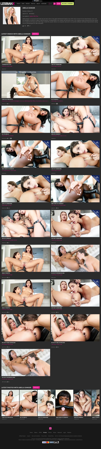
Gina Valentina (39, 100)
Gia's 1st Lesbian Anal (56, 64)
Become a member (67, 3)
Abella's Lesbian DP (55, 134)
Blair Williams (33, 100)
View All (35, 33)
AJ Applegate (16, 100)
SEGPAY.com (61, 439)
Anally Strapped (6, 273)
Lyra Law (64, 135)
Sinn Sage (4, 170)
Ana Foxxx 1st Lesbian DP (8, 168)
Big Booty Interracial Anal (58, 273)
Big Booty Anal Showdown (8, 342)
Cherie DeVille (11, 100)
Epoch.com (25, 439)
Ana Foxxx (8, 170)
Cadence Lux (44, 100)
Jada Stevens (4, 344)
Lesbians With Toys (34, 16)
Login (58, 3)
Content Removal (79, 439)
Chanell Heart (54, 274)
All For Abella (54, 99)
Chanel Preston (5, 100)
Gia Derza (59, 66)
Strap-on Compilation (7, 99)
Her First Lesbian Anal (56, 238)
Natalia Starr (53, 240)
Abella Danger (9, 66)
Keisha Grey (4, 66)
